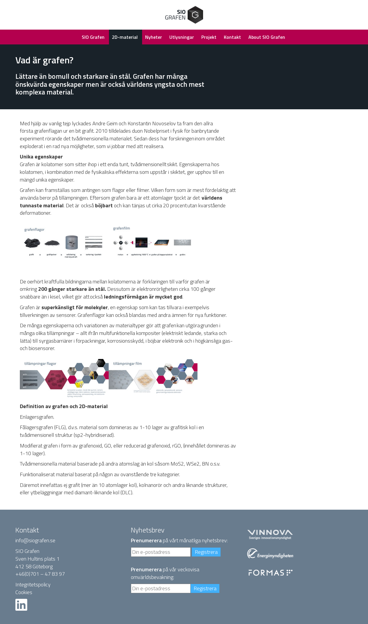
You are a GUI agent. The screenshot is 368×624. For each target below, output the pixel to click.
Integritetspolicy (33, 584)
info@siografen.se (35, 540)
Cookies (23, 592)
